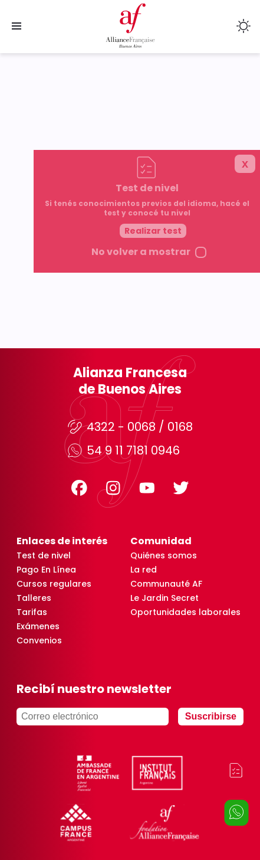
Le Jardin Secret (164, 598)
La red (143, 569)
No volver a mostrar (169, 418)
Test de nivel (44, 555)
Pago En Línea (46, 569)
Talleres (34, 598)
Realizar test (181, 397)
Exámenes (38, 626)
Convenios (39, 640)
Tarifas (32, 612)
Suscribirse (210, 716)
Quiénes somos (163, 555)
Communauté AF (166, 583)
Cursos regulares (54, 583)
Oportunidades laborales (185, 612)
